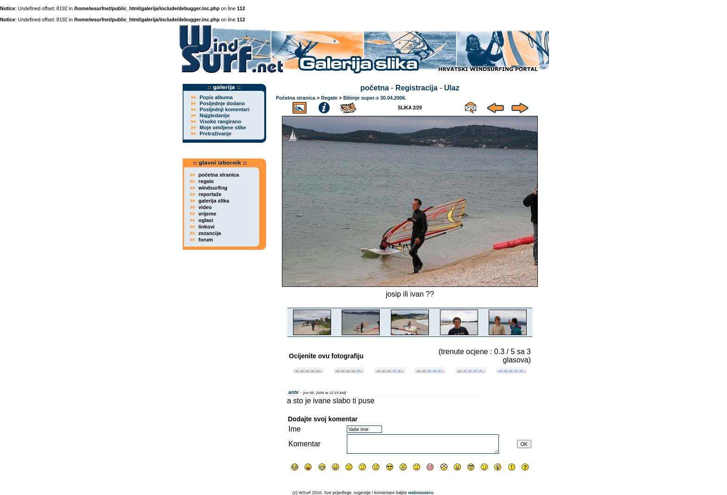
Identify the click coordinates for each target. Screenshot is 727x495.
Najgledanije (214, 115)
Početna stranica (295, 98)
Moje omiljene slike (222, 127)
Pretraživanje (215, 133)
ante (293, 392)
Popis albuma (216, 97)
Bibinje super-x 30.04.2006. (374, 98)
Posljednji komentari (224, 109)
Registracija (416, 88)
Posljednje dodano (222, 103)
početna (374, 88)
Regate (329, 98)
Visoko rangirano (220, 121)
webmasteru (420, 492)
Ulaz (451, 88)
